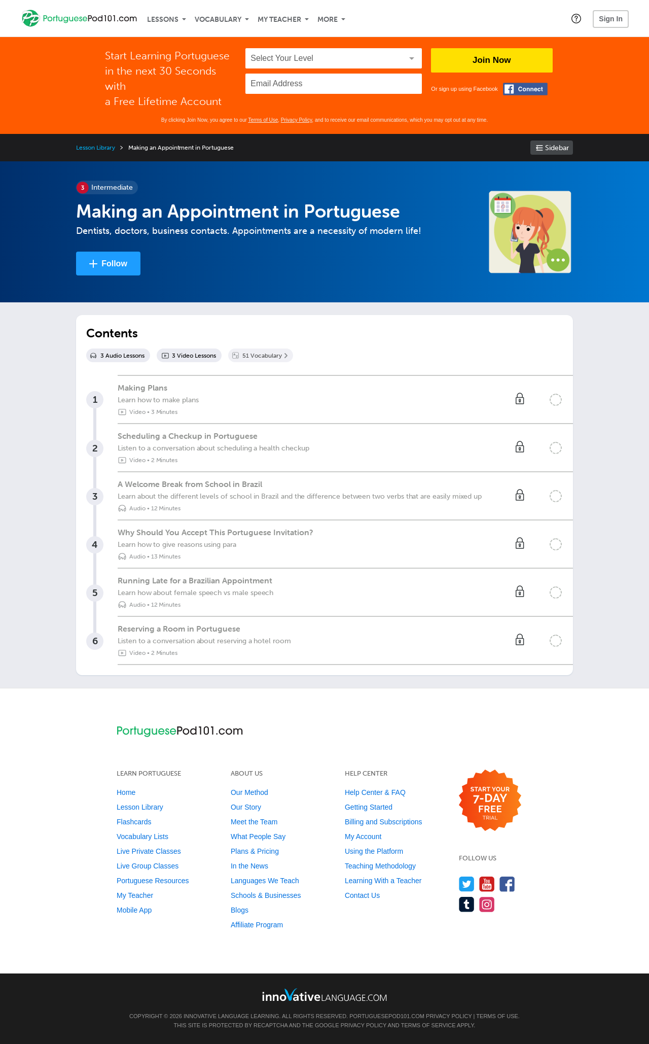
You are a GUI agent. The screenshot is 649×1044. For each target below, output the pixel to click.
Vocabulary (218, 19)
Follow (114, 263)
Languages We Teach (265, 881)
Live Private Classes (149, 851)
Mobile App (134, 910)
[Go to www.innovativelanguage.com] (324, 994)
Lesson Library (95, 147)
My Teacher (279, 19)
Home (126, 792)
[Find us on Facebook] (507, 884)
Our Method (249, 792)
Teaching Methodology (380, 866)
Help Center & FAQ (375, 792)
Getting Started (368, 807)
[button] (576, 18)
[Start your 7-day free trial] (490, 801)
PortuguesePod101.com (386, 1016)
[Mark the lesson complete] (556, 400)
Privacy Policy (296, 120)
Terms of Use (263, 120)
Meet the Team (254, 822)
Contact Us (362, 895)
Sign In (611, 19)
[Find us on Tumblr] (467, 904)
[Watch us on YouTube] (487, 884)
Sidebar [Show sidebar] (557, 148)
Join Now (492, 60)
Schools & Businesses (266, 895)
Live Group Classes (147, 866)
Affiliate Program (257, 925)
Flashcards (134, 822)
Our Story (246, 807)
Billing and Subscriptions (383, 822)
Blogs (239, 910)
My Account (363, 836)
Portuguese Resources (153, 881)
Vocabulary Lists (142, 836)
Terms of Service (428, 1025)
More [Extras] (327, 19)
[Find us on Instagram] (487, 904)
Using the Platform (374, 851)
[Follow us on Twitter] (467, 884)
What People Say (258, 836)
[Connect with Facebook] (525, 89)
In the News (249, 866)
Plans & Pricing (255, 851)
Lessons (162, 19)
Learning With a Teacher (383, 881)
